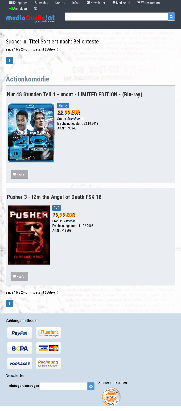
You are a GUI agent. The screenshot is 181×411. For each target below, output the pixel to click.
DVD (56, 208)
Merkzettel (121, 3)
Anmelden (18, 8)
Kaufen (19, 174)
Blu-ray (63, 105)
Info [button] (76, 3)
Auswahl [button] (41, 3)
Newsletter (96, 3)
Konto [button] (60, 3)
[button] (35, 8)
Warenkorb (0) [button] (148, 3)
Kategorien (18, 3)
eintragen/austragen (24, 386)
